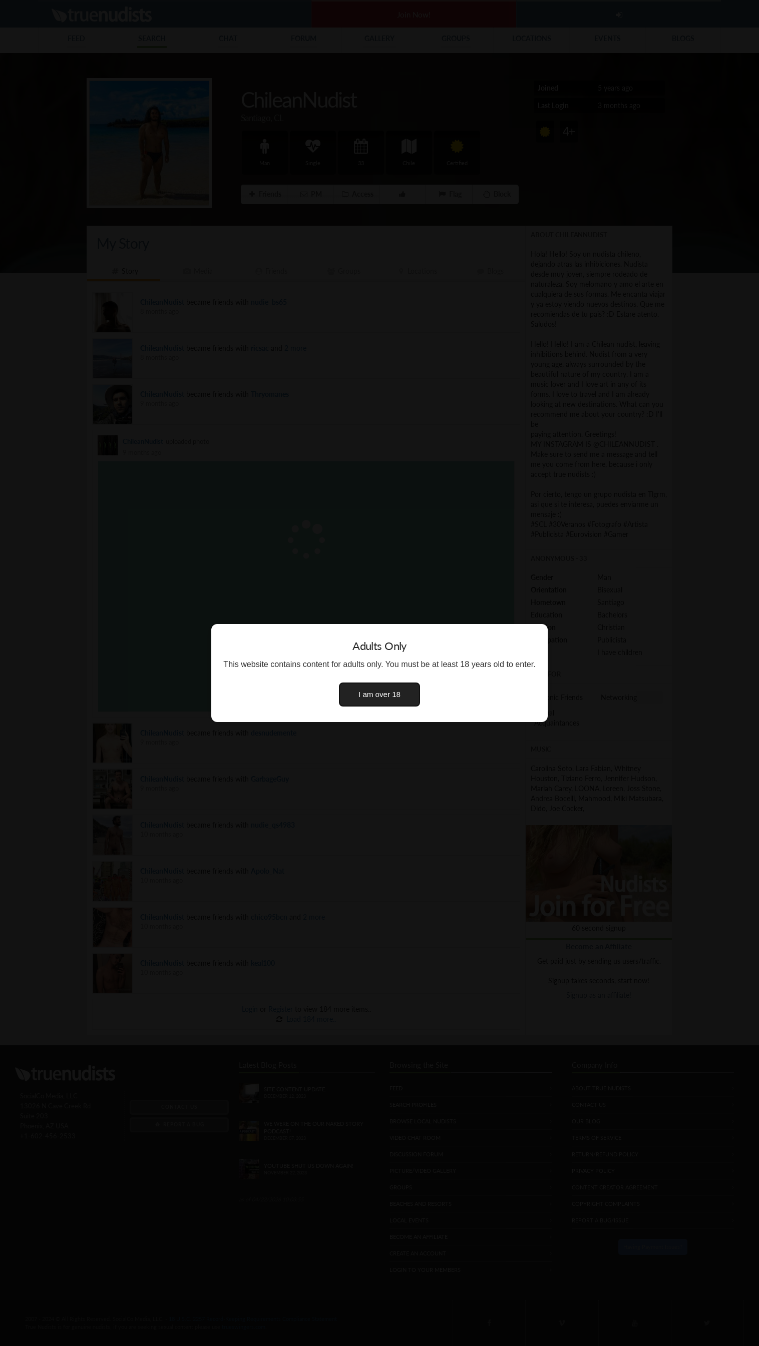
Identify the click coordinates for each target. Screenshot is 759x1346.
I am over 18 (379, 694)
